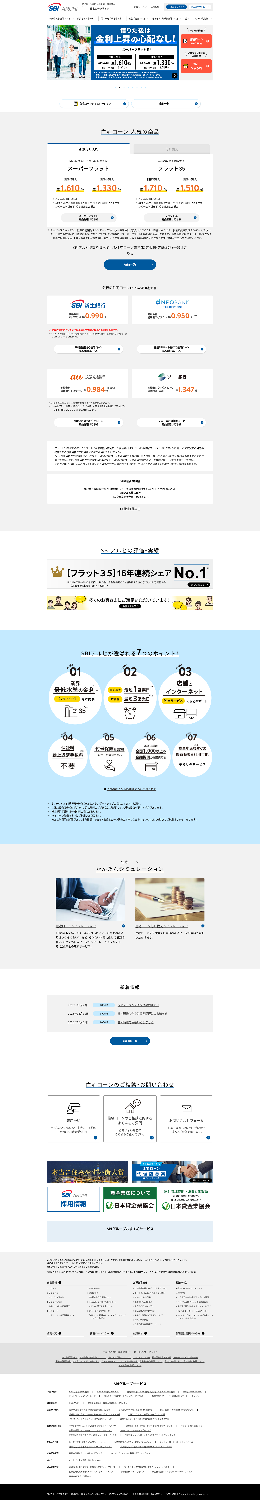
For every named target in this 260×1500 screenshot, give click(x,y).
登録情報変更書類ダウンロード (148, 1324)
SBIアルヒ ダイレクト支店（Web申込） (193, 1310)
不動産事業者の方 (176, 6)
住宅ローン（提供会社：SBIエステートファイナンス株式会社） (107, 1317)
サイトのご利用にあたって (119, 1357)
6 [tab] (137, 87)
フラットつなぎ (55, 1301)
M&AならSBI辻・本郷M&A (80, 1476)
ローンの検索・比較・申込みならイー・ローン (87, 1441)
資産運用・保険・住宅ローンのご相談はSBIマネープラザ (149, 1425)
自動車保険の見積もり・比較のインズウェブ (133, 1441)
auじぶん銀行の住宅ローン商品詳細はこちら (88, 422)
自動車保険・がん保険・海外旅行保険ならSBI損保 (89, 1409)
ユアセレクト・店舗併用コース (61, 1315)
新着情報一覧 (130, 1041)
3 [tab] (124, 87)
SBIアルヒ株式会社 (56, 1494)
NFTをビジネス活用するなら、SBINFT (85, 1460)
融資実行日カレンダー (144, 1306)
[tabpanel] (113, 52)
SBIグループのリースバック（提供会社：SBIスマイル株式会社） (195, 1317)
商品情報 (52, 1282)
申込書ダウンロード (200, 6)
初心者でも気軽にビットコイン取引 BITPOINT (123, 1396)
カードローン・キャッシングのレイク (135, 1430)
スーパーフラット (56, 1297)
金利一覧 (164, 103)
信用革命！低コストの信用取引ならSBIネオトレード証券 (151, 1391)
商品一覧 (130, 264)
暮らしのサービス (144, 1352)
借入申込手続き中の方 (111, 18)
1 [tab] (115, 87)
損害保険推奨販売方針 (161, 1357)
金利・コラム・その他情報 (196, 18)
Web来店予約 (192, 66)
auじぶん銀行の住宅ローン (100, 1306)
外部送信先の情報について (130, 1365)
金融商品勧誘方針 (63, 1361)
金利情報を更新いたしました (136, 1022)
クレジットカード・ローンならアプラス (176, 1441)
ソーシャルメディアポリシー (185, 1357)
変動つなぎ (93, 1292)
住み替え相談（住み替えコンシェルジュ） (194, 1306)
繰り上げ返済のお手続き (145, 1310)
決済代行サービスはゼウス (132, 1471)
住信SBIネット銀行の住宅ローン (102, 1301)
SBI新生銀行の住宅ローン (100, 1297)
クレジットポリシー (141, 1357)
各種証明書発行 (141, 1319)
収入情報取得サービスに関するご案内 (151, 1288)
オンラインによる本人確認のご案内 (150, 1292)
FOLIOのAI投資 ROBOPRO (108, 1391)
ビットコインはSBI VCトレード (82, 1396)
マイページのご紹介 (143, 1297)
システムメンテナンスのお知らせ (138, 1005)
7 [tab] (141, 87)
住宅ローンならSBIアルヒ (191, 1425)
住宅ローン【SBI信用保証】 (60, 1306)
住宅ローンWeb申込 (193, 41)
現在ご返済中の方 (137, 18)
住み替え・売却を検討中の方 (165, 18)
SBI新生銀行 (74, 1403)
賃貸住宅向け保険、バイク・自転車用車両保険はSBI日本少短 (94, 1414)
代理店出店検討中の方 (188, 1333)
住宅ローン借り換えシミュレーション (161, 926)
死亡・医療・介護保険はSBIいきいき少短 (177, 1409)
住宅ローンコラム (99, 1333)
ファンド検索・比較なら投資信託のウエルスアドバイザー (93, 1425)
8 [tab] (145, 87)
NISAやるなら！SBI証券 (79, 1391)
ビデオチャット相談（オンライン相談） (193, 1297)
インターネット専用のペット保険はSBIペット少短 (90, 1418)
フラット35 (53, 1288)
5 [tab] (132, 87)
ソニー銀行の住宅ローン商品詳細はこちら (171, 422)
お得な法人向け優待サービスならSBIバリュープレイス (92, 1467)
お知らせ (138, 1333)
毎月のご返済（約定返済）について (149, 1315)
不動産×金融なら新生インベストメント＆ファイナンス (93, 1435)
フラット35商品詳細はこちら (171, 217)
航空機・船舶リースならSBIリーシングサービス (172, 1471)
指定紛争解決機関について (151, 1361)
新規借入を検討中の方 (59, 18)
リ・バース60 (94, 1288)
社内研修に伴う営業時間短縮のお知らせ (142, 1013)
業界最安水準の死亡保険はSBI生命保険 (135, 1409)
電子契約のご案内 (142, 1301)
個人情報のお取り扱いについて (93, 1357)
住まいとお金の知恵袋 (115, 1352)
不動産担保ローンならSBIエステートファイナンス (90, 1430)
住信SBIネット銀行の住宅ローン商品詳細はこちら (171, 349)
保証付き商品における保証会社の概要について (184, 1361)
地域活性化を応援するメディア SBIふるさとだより (90, 1446)
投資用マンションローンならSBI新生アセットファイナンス (150, 1435)
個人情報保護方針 (69, 1357)
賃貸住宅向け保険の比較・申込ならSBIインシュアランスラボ (146, 1446)
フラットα (53, 1292)
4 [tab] (128, 87)
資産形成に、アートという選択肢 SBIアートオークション (175, 1396)
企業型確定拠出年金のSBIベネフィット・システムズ (91, 1471)
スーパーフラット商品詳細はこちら (88, 217)
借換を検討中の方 (85, 18)
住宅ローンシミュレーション (76, 926)
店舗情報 (155, 6)
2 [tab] (119, 87)
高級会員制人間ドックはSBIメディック (85, 1453)
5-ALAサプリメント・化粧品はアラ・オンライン (130, 1453)
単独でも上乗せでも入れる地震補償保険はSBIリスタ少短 (144, 1418)
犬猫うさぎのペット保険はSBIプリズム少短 (146, 1414)
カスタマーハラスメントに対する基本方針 (120, 1361)
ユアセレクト (54, 1310)
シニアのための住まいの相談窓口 (191, 1301)
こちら (178, 238)
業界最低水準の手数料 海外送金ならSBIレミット (108, 1403)
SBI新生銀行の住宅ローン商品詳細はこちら (88, 349)
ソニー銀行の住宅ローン (99, 1310)
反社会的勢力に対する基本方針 (86, 1361)
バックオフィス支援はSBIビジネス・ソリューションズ (147, 1467)
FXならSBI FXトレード (192, 1391)
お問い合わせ (140, 6)
